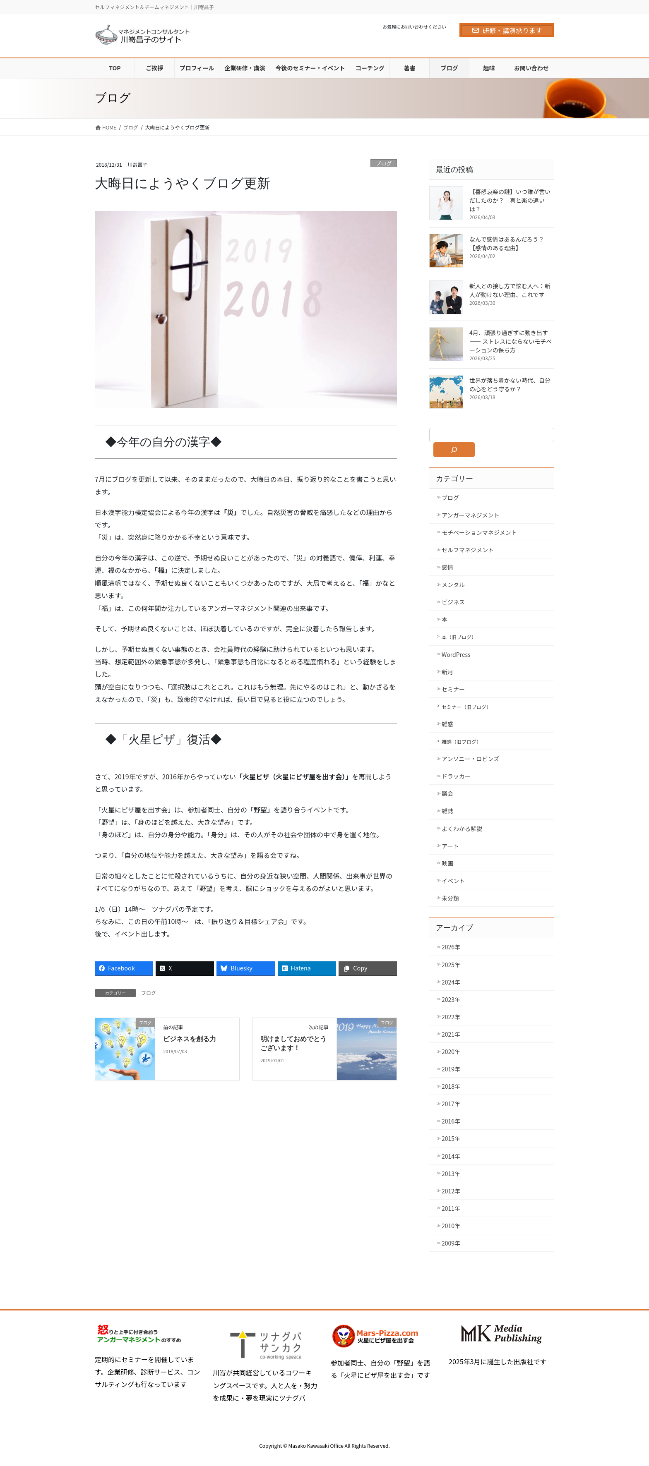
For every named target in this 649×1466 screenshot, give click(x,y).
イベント (453, 881)
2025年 (451, 965)
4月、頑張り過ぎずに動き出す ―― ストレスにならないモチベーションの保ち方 (510, 341)
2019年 (451, 1069)
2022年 (451, 1017)
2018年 (451, 1086)
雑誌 (447, 811)
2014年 (451, 1156)
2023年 (451, 999)
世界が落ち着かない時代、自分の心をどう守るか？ (509, 384)
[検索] (454, 449)
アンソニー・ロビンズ (470, 759)
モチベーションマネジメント (479, 532)
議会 (447, 793)
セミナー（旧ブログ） (466, 706)
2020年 (451, 1051)
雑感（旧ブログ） (461, 741)
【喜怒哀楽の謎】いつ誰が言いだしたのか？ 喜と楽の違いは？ (509, 200)
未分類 (450, 898)
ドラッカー (456, 776)
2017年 (451, 1104)
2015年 (451, 1138)
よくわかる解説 (462, 828)
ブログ (384, 163)
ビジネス (453, 602)
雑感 (447, 724)
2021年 (451, 1034)
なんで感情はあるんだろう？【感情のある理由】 (506, 243)
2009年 (451, 1243)
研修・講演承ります (506, 30)
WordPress (456, 654)
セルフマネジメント (468, 550)
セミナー (453, 689)
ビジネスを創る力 (189, 1038)
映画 (447, 863)
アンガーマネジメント (470, 515)
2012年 (451, 1191)
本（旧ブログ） (459, 636)
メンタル (453, 584)
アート (450, 846)
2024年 (451, 982)
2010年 (451, 1226)
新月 (447, 672)
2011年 (451, 1208)
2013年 (451, 1173)
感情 (447, 567)
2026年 (451, 947)
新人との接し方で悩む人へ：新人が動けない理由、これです (509, 290)
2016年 (451, 1121)
